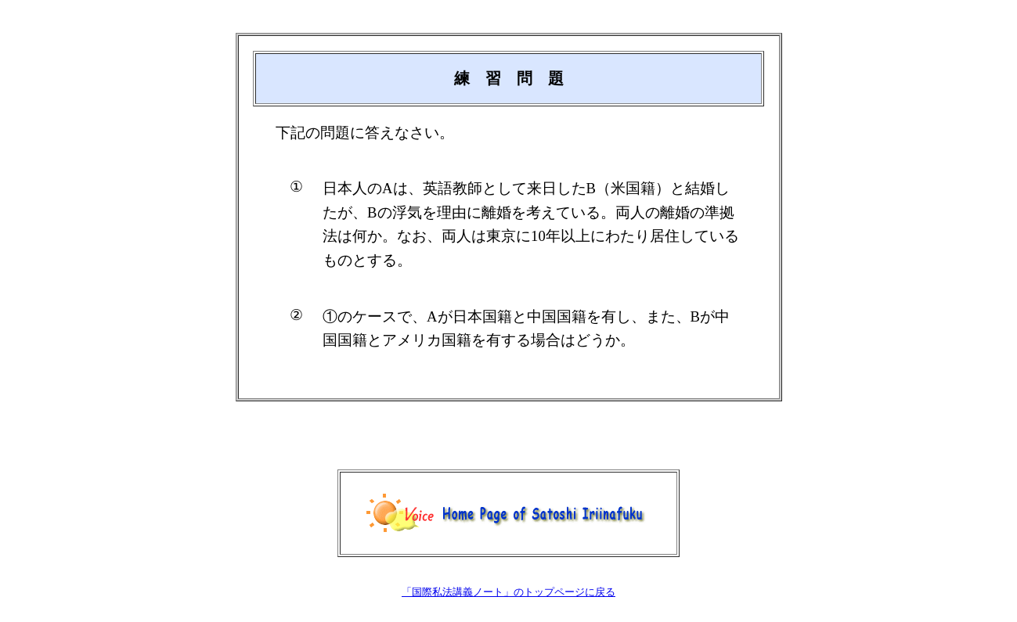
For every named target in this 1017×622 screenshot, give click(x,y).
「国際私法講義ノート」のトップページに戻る (508, 592)
